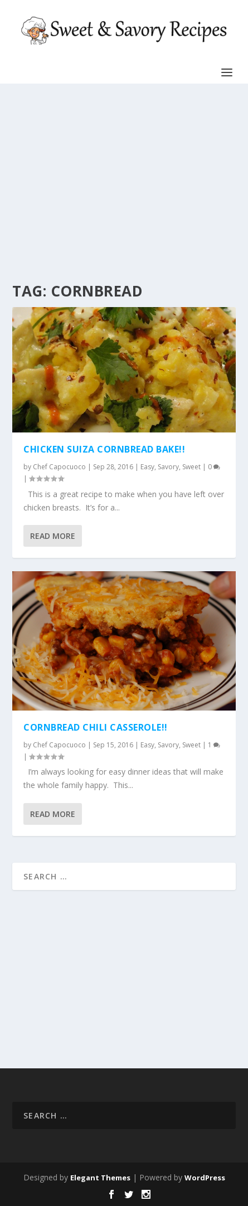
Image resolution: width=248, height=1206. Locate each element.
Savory (168, 466)
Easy (147, 466)
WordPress (204, 1178)
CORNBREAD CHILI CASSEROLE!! (95, 727)
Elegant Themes (100, 1178)
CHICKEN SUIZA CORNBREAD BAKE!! (104, 449)
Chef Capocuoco (59, 466)
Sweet (191, 466)
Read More (52, 536)
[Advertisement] (121, 184)
